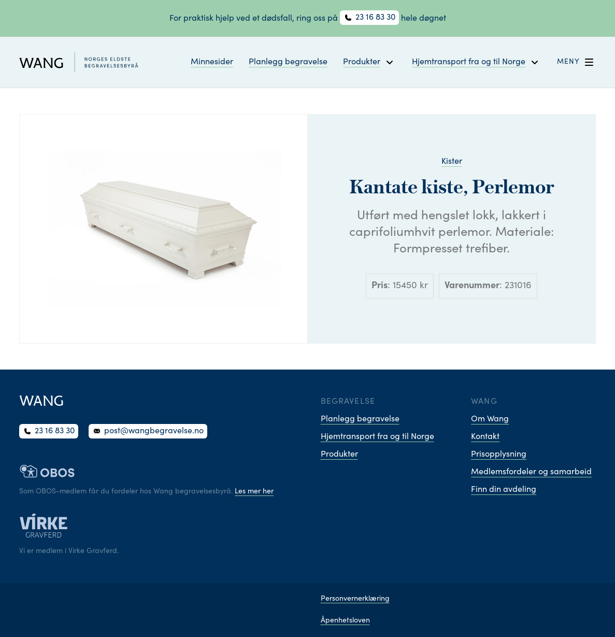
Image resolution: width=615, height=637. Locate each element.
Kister (451, 162)
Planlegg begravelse (288, 62)
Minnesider (212, 62)
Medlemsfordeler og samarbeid (531, 472)
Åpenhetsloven (345, 621)
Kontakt (485, 437)
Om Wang (490, 419)
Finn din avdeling (503, 490)
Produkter (339, 454)
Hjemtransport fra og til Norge (377, 437)
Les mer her (254, 492)
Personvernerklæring (355, 599)
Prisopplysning (498, 454)
